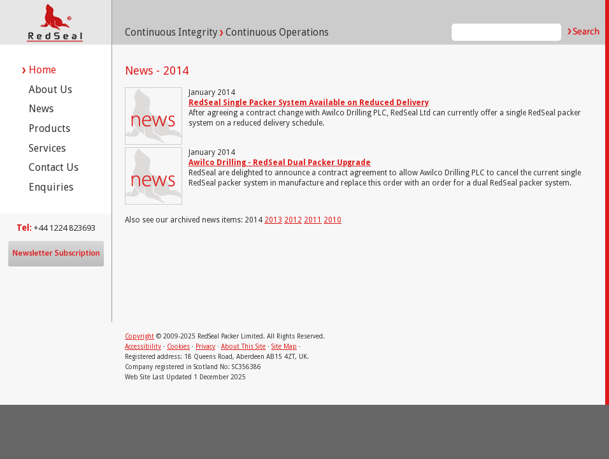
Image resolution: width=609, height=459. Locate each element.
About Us (50, 90)
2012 (293, 219)
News (41, 109)
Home (42, 70)
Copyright (139, 336)
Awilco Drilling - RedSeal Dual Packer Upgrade (280, 162)
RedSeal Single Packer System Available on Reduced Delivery (309, 102)
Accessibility (143, 346)
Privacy (205, 346)
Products (49, 128)
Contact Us (53, 167)
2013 (273, 219)
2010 (332, 219)
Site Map (284, 346)
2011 (313, 219)
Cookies (178, 346)
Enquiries (51, 187)
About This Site (243, 346)
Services (47, 148)
